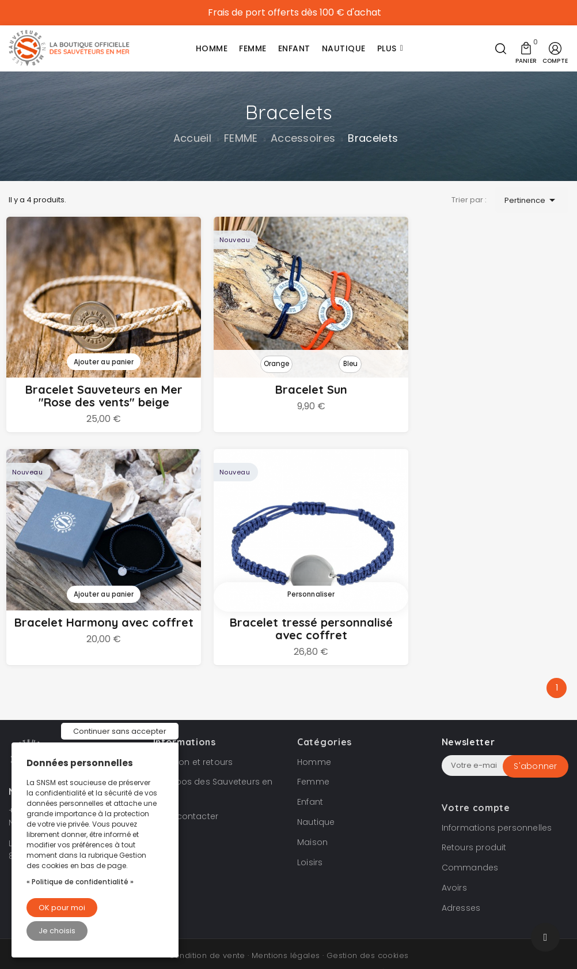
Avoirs (454, 867)
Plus (387, 48)
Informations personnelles (497, 807)
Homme (314, 741)
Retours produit (474, 827)
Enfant (310, 781)
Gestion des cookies (368, 934)
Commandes (470, 847)
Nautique (316, 802)
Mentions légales (286, 934)
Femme (313, 761)
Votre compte (476, 787)
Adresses (461, 887)
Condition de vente (207, 934)
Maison (312, 822)
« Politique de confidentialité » (80, 882)
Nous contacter (186, 796)
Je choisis (57, 931)
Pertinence (531, 200)
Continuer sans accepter (119, 731)
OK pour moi (62, 908)
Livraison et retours (193, 741)
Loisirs (309, 841)
